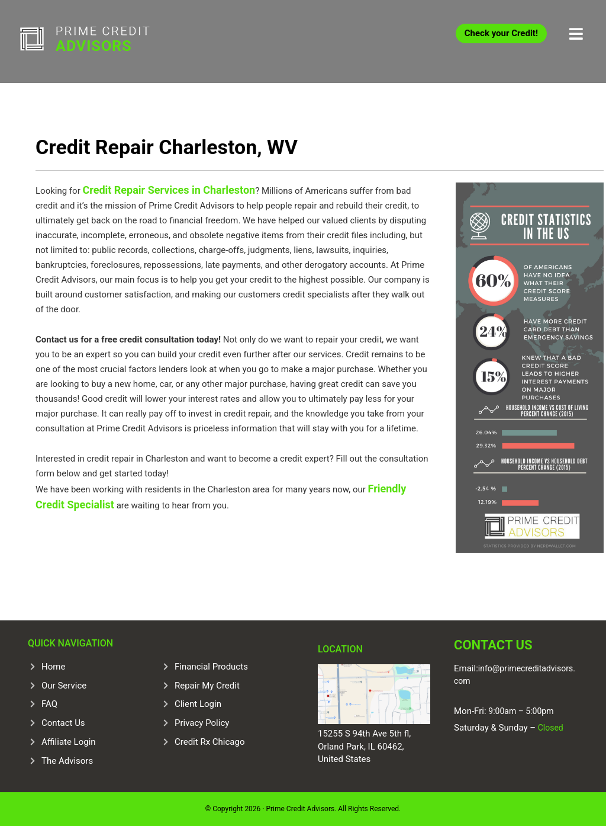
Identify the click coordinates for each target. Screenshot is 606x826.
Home (53, 666)
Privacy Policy (202, 723)
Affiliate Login (68, 742)
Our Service (63, 685)
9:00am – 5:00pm (520, 711)
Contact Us (63, 723)
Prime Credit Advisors (107, 41)
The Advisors (67, 760)
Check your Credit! (501, 33)
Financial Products (211, 666)
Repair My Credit (207, 685)
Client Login (198, 704)
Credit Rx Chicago (209, 742)
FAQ (49, 704)
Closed (549, 727)
